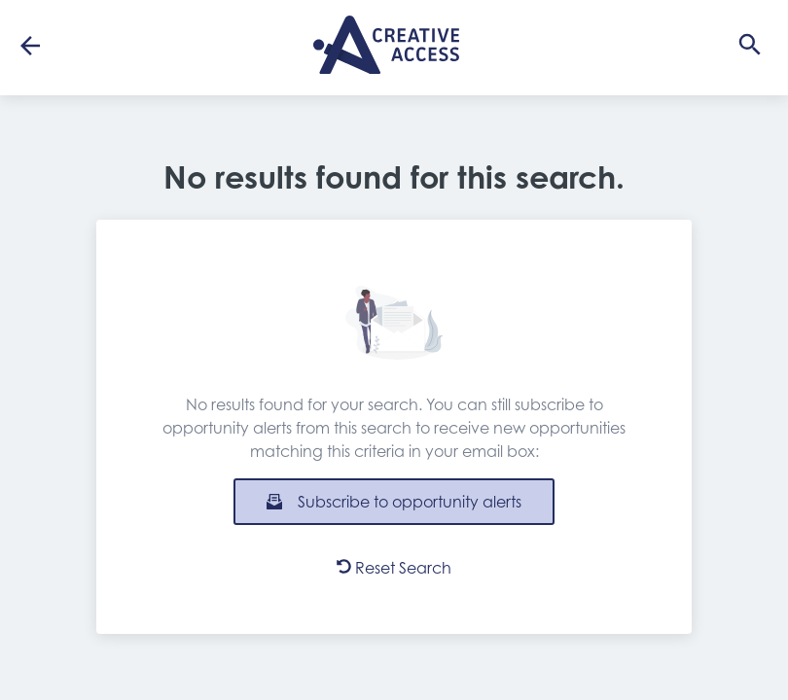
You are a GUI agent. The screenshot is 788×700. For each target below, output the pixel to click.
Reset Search (394, 568)
